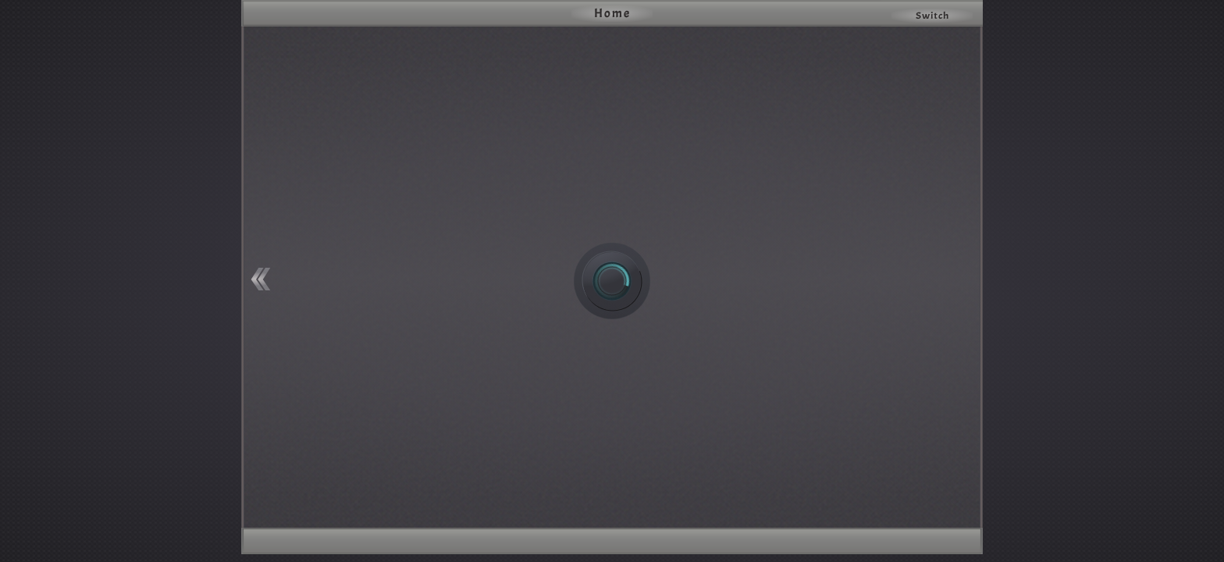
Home (612, 13)
